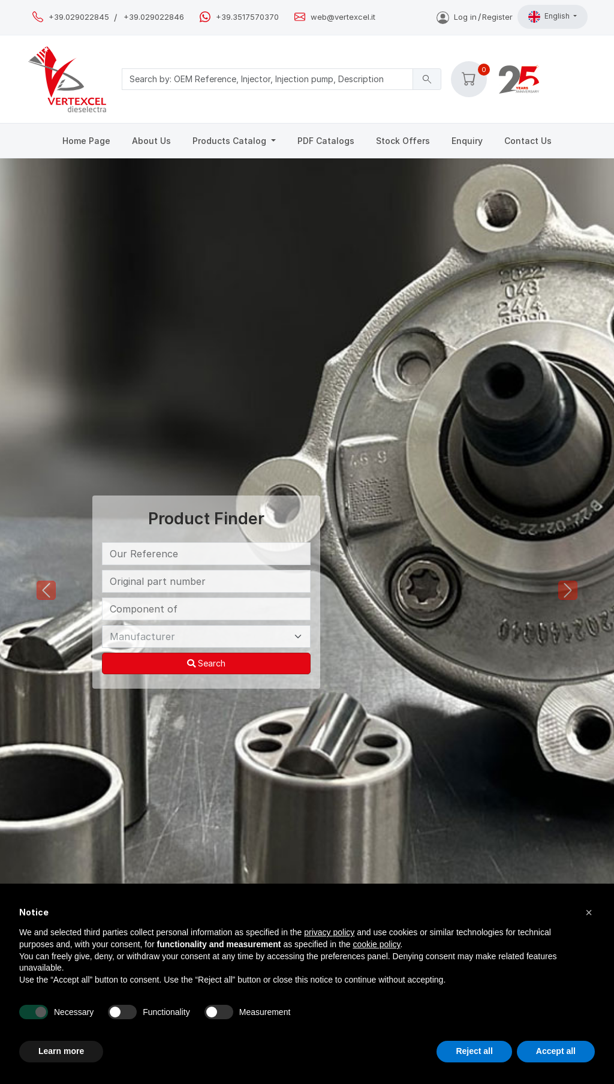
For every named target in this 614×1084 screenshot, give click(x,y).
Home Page (86, 141)
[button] (469, 79)
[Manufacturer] (206, 636)
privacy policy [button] (329, 932)
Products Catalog (230, 141)
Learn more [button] (61, 1051)
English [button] (549, 17)
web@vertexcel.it (343, 17)
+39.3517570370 (247, 17)
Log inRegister (475, 17)
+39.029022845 (79, 17)
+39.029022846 (154, 17)
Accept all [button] (556, 1051)
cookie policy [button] (376, 944)
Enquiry (467, 141)
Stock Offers (403, 141)
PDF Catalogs (325, 141)
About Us (151, 141)
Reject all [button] (474, 1051)
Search (206, 663)
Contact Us (528, 141)
